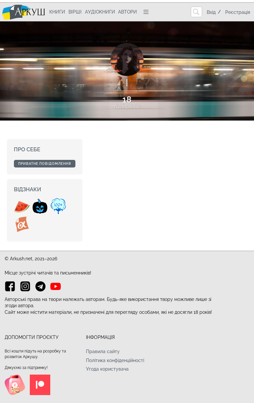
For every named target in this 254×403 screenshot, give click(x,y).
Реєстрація (237, 12)
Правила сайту (103, 351)
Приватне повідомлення (44, 163)
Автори (127, 12)
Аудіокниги (100, 12)
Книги (57, 12)
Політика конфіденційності (115, 360)
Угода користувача (107, 369)
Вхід (211, 12)
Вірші (75, 12)
